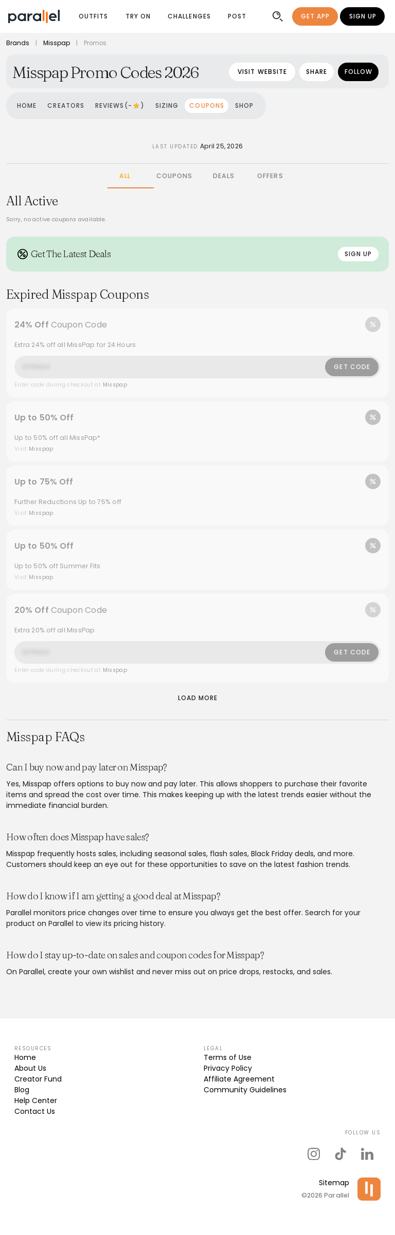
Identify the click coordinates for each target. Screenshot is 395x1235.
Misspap (56, 43)
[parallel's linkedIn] (367, 1154)
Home (25, 1057)
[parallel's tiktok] (340, 1154)
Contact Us (34, 1111)
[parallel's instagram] (313, 1154)
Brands (17, 43)
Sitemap (334, 1183)
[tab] (125, 176)
